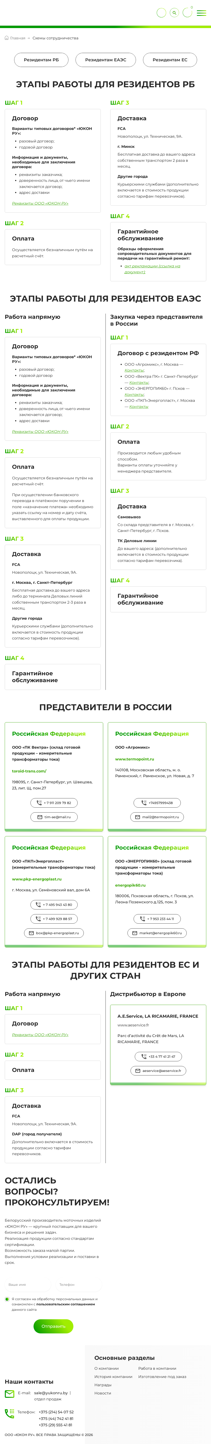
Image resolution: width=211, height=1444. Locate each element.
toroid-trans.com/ (29, 771)
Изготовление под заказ (162, 1376)
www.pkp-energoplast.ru (37, 879)
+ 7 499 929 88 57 (57, 919)
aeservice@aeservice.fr (162, 1071)
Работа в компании (157, 1368)
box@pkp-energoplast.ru (57, 933)
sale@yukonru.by (51, 1393)
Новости (102, 1393)
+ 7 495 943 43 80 (57, 905)
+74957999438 (161, 803)
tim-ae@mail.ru (58, 817)
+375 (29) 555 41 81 (55, 1425)
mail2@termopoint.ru (160, 817)
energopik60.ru (130, 885)
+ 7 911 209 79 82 (57, 803)
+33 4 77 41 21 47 (162, 1056)
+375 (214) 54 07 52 (56, 1412)
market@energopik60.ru (160, 933)
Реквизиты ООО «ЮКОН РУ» (40, 431)
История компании (113, 1376)
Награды (103, 1385)
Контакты (134, 370)
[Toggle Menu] (201, 13)
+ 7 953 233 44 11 (160, 919)
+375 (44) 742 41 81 (56, 1418)
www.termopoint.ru (134, 759)
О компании (106, 1368)
